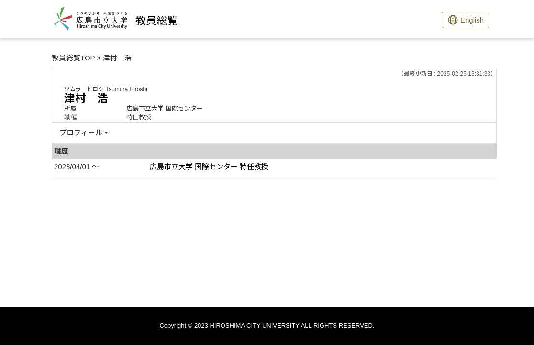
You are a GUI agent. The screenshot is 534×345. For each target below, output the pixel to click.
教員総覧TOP (73, 58)
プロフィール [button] (80, 132)
